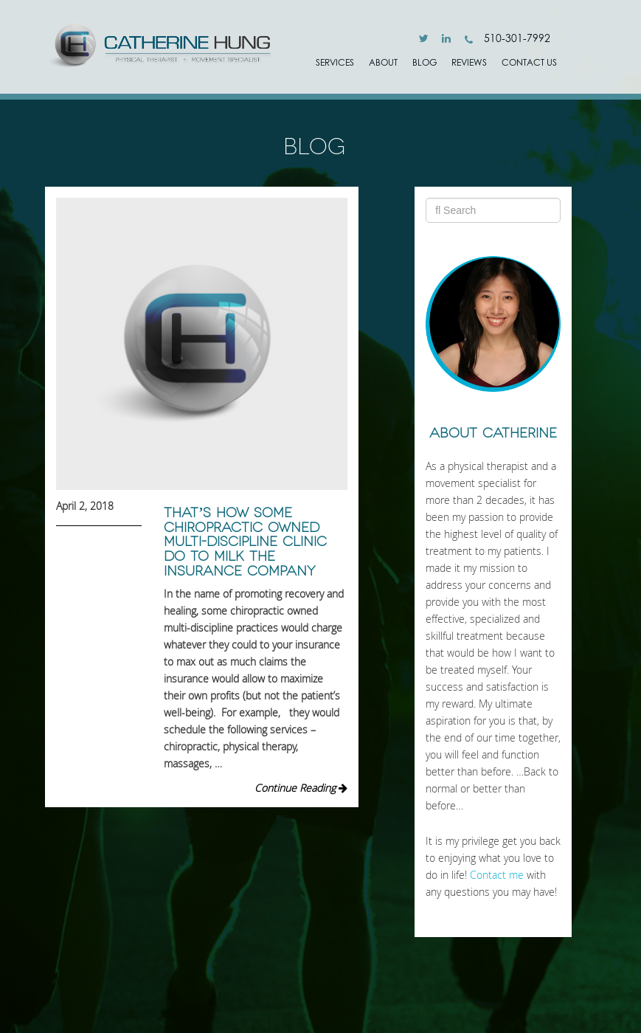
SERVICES (335, 62)
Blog (424, 62)
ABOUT (383, 62)
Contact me (497, 875)
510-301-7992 (507, 38)
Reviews (469, 62)
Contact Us (529, 62)
